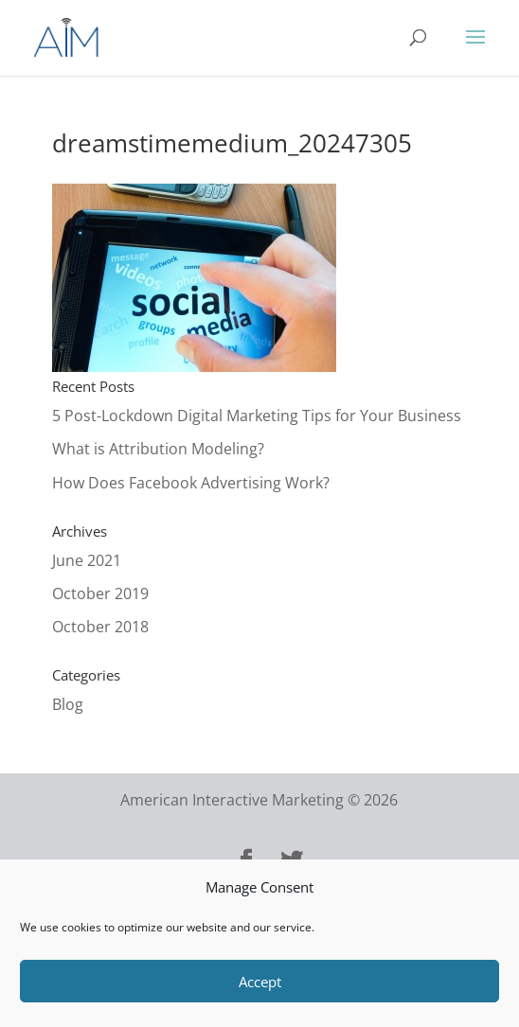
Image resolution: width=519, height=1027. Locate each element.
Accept (260, 981)
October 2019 (100, 593)
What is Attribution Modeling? (158, 448)
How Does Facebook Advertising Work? (191, 482)
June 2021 (86, 560)
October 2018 (100, 626)
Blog (67, 704)
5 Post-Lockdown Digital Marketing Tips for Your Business (256, 415)
